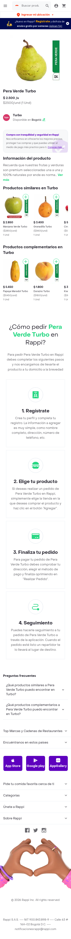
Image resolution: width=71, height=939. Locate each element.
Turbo (17, 115)
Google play (35, 763)
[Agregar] (26, 197)
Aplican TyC (55, 26)
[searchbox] (31, 5)
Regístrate (43, 21)
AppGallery (58, 763)
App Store (12, 763)
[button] (35, 15)
